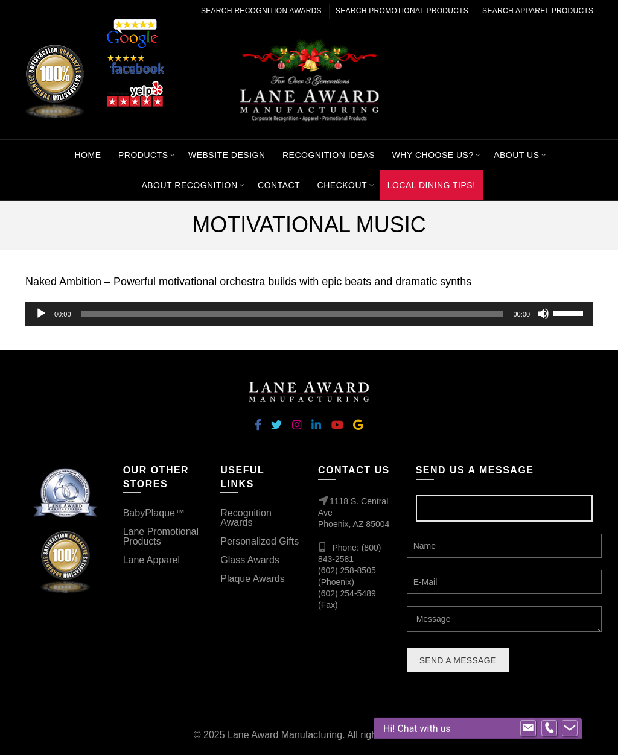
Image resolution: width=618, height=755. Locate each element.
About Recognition (189, 185)
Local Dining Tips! (431, 185)
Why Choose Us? (433, 155)
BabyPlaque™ (154, 513)
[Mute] (543, 314)
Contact (279, 185)
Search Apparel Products (537, 11)
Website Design (227, 155)
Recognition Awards (246, 518)
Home (87, 155)
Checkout (342, 185)
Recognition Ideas (328, 155)
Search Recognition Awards (261, 11)
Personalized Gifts (259, 541)
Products (143, 155)
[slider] (292, 314)
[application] (309, 314)
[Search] (524, 80)
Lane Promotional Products (161, 536)
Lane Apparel (151, 560)
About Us (516, 155)
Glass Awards (249, 560)
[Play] (41, 314)
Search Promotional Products (402, 11)
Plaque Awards (252, 578)
